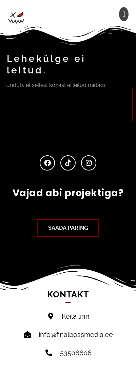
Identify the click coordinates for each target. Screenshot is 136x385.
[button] (124, 14)
